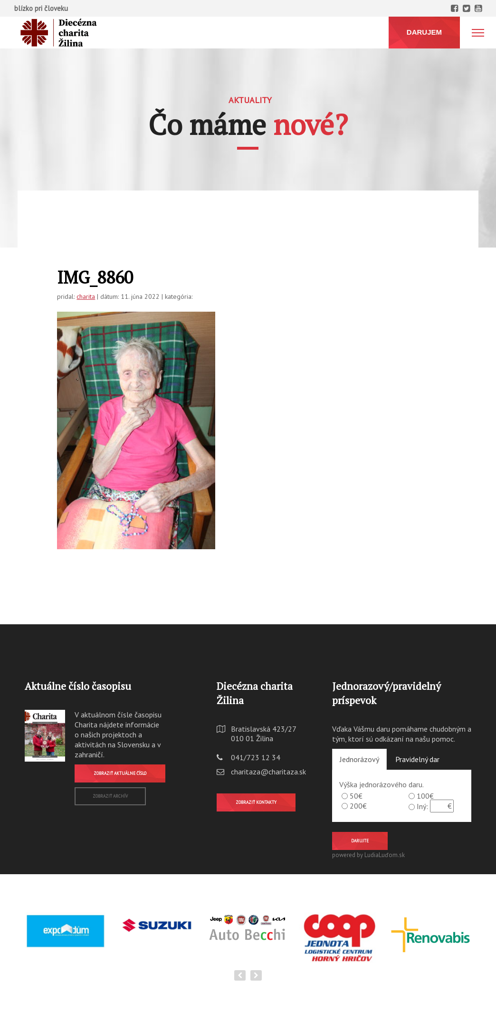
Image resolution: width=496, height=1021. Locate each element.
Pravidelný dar (417, 759)
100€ (425, 796)
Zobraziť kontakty (256, 802)
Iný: (422, 806)
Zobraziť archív (110, 796)
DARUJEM (424, 32)
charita (85, 296)
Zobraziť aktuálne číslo (120, 773)
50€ (356, 796)
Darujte (360, 840)
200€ (358, 806)
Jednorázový (359, 759)
